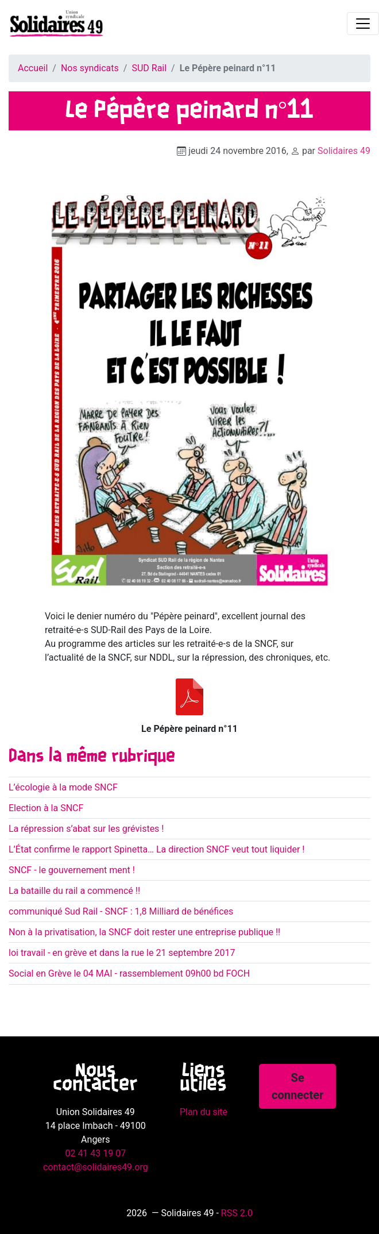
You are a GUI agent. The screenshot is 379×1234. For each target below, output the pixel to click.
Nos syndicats (90, 68)
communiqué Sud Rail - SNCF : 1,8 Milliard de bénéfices (121, 911)
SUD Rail (149, 68)
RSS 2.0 (237, 1213)
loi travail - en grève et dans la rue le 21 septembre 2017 (122, 952)
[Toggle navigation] (363, 23)
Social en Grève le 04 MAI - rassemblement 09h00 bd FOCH (129, 973)
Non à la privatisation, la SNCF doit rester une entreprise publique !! (144, 932)
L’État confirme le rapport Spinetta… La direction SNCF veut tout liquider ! (157, 849)
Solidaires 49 (344, 150)
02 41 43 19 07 (95, 1153)
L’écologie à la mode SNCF (63, 787)
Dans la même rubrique (92, 756)
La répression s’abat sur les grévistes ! (86, 828)
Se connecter (297, 1086)
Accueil (33, 68)
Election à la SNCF (46, 808)
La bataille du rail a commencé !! (74, 890)
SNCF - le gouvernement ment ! (72, 870)
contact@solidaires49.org (95, 1167)
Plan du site (203, 1111)
